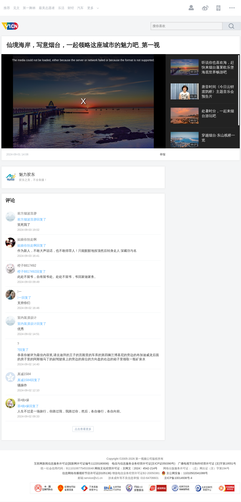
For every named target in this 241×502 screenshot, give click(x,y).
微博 (205, 8)
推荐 (7, 8)
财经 (71, 8)
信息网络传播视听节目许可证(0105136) (86, 473)
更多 (232, 8)
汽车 (80, 8)
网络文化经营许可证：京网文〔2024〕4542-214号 (126, 468)
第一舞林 (29, 8)
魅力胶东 (27, 174)
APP (219, 8)
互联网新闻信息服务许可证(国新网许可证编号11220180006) (71, 463)
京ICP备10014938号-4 (178, 478)
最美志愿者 (47, 8)
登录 (191, 8)
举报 (162, 154)
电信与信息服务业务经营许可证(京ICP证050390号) (143, 463)
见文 (16, 8)
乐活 (61, 8)
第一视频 (11, 26)
